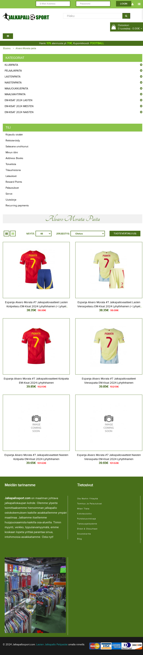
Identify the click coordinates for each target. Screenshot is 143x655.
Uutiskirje (11, 199)
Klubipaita (11, 64)
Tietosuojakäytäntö (87, 524)
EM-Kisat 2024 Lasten (18, 100)
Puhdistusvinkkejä (86, 519)
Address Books (14, 158)
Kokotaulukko (84, 514)
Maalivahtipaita (15, 94)
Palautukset (12, 187)
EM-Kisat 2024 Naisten (19, 112)
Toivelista (11, 164)
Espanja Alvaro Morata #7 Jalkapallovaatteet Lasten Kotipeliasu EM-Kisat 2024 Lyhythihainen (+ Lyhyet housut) (36, 306)
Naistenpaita (13, 82)
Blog (79, 539)
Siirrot (9, 193)
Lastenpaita (12, 76)
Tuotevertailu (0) (125, 233)
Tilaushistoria (13, 170)
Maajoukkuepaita (16, 88)
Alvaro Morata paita (26, 48)
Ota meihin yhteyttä (87, 498)
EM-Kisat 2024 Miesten (19, 106)
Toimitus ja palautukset (89, 503)
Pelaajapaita (13, 70)
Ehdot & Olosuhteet (87, 529)
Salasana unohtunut (17, 146)
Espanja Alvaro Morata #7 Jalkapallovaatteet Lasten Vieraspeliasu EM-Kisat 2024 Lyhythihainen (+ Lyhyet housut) (108, 306)
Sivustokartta (84, 534)
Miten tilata (83, 508)
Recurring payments (17, 205)
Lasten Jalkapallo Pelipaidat (52, 644)
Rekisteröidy (13, 140)
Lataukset (11, 176)
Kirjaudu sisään (14, 134)
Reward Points (14, 181)
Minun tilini (12, 152)
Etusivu (7, 48)
